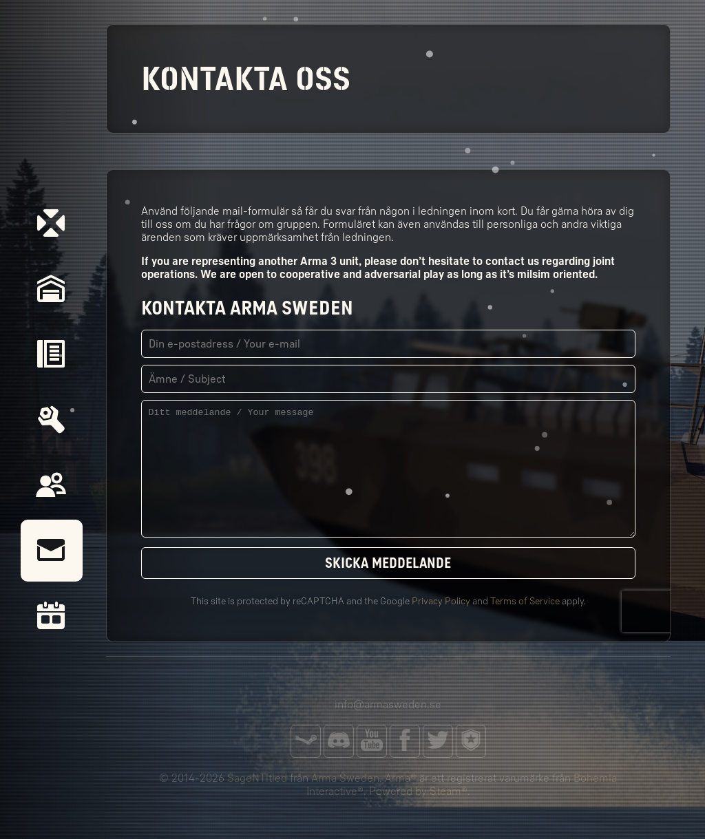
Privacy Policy (441, 601)
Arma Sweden (345, 778)
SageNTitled (257, 778)
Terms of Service (525, 601)
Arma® (401, 778)
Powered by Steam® (418, 791)
